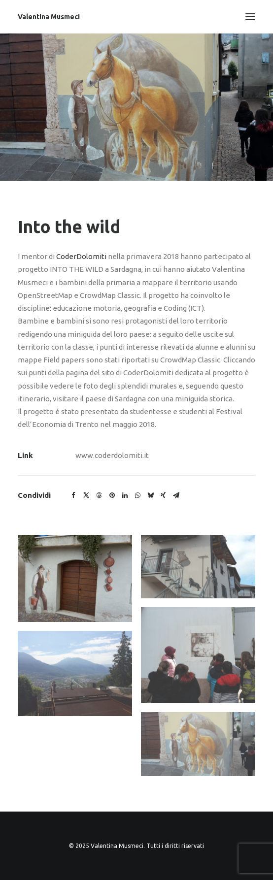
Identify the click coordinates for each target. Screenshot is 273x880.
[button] (73, 495)
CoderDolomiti (81, 256)
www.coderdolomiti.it (112, 455)
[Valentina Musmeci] (49, 16)
